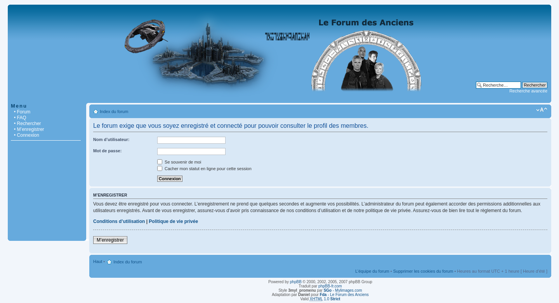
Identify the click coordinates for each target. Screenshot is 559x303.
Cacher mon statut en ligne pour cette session (204, 168)
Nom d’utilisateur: (111, 139)
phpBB (296, 282)
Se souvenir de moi (179, 162)
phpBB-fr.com (330, 286)
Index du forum (114, 111)
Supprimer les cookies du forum (423, 271)
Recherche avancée (528, 91)
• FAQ (20, 117)
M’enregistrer (110, 240)
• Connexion (26, 135)
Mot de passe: (107, 150)
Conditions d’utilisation (119, 221)
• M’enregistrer (29, 129)
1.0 (325, 299)
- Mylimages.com (343, 290)
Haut (97, 261)
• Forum (22, 112)
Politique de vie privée (173, 221)
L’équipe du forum (372, 271)
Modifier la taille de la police (541, 109)
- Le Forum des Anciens (344, 295)
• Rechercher (27, 123)
